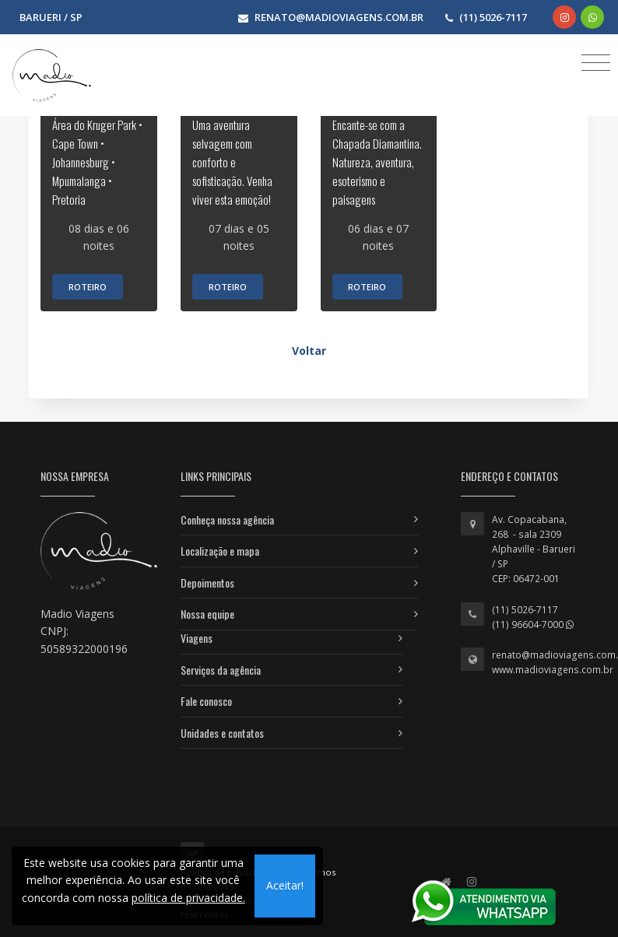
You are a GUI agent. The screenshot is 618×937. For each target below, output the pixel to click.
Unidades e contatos (222, 733)
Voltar (309, 350)
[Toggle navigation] (596, 61)
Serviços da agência (221, 670)
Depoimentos (207, 582)
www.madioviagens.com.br (552, 669)
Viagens (196, 638)
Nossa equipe (207, 613)
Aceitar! (285, 885)
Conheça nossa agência (227, 519)
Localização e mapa (220, 550)
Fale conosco (206, 701)
